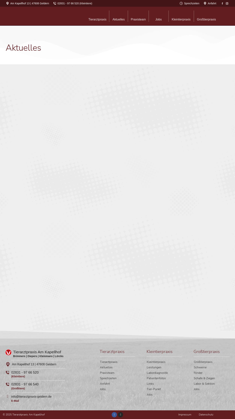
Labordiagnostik (157, 373)
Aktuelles (106, 367)
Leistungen (154, 367)
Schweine (200, 367)
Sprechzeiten (189, 3)
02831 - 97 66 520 (25, 372)
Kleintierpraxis (156, 362)
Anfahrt (209, 3)
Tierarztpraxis (109, 362)
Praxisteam (107, 373)
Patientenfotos (156, 378)
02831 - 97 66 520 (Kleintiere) (72, 3)
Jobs (103, 389)
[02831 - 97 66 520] (7, 372)
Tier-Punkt (154, 389)
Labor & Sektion (204, 384)
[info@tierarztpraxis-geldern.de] (7, 396)
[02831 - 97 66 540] (7, 384)
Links (150, 384)
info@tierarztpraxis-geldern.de (31, 396)
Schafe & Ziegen (204, 378)
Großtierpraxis (203, 362)
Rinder (198, 373)
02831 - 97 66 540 (25, 384)
